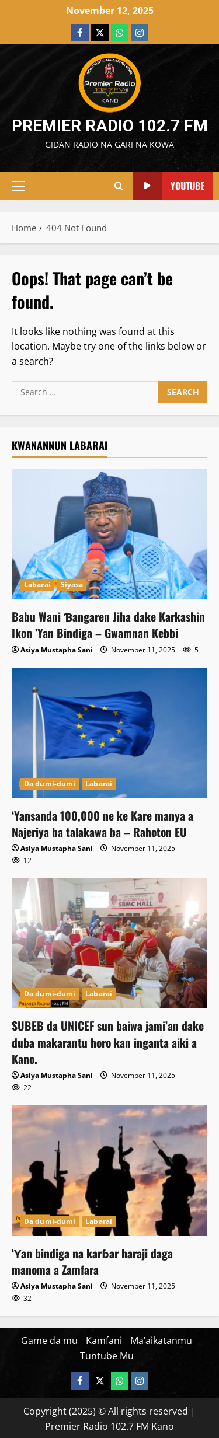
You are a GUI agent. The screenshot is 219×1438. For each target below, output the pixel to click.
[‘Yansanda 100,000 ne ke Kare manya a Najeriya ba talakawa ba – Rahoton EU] (109, 732)
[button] (18, 186)
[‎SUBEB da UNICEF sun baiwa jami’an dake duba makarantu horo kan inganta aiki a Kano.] (109, 943)
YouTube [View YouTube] (168, 186)
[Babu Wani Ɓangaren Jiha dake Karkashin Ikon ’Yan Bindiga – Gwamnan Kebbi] (109, 534)
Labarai (37, 584)
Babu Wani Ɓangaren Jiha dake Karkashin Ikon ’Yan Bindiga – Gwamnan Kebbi (109, 624)
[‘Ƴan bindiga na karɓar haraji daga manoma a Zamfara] (109, 1169)
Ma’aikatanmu (161, 1338)
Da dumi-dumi (49, 783)
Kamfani (104, 1338)
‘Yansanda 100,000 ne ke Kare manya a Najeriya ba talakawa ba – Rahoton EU (103, 823)
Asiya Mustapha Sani (56, 649)
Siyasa (72, 584)
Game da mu (49, 1338)
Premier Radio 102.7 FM (110, 125)
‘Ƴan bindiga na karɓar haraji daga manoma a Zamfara (93, 1259)
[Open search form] (118, 186)
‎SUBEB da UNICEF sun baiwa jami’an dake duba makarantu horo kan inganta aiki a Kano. (108, 1041)
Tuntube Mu (107, 1353)
